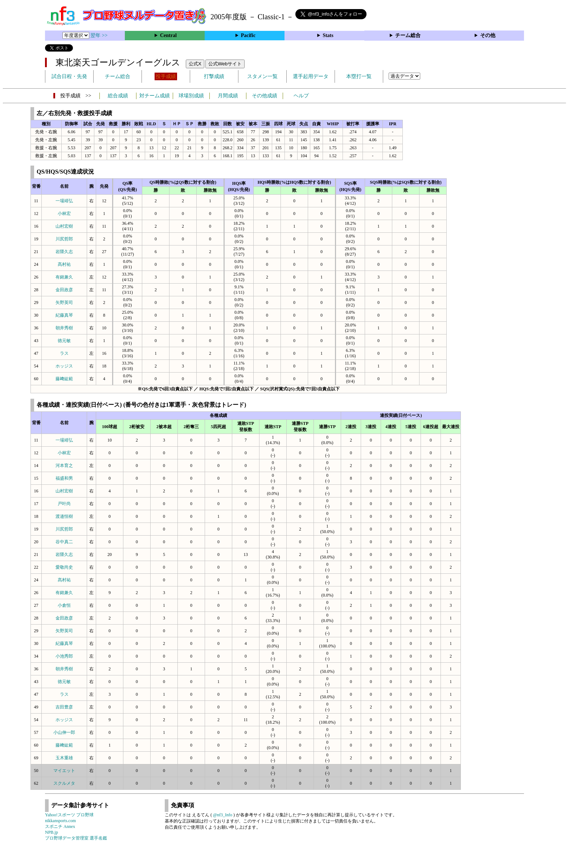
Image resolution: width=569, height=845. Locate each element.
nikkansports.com (60, 820)
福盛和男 (64, 478)
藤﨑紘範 (64, 378)
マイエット (64, 770)
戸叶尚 (64, 503)
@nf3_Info (222, 814)
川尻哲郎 (64, 238)
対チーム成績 (154, 95)
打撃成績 (214, 76)
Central (168, 35)
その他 (487, 35)
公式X (195, 63)
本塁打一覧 (359, 76)
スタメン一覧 (262, 76)
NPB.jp (51, 832)
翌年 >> (98, 35)
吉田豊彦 (64, 707)
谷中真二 (64, 541)
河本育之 (64, 465)
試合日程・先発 (69, 76)
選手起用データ (310, 76)
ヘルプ (301, 95)
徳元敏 (64, 340)
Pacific (248, 35)
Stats (328, 35)
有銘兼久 (64, 277)
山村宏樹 (64, 226)
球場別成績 (191, 95)
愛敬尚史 (64, 567)
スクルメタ (64, 783)
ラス (64, 353)
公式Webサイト (225, 63)
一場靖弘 (64, 200)
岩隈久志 (64, 251)
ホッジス (64, 366)
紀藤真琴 (64, 315)
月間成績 (228, 95)
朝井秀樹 (64, 327)
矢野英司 (64, 302)
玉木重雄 (64, 757)
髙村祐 (64, 264)
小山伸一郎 (64, 732)
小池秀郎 (64, 656)
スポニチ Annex (60, 826)
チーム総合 (408, 35)
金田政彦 (64, 289)
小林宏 (64, 213)
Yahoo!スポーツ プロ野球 (69, 814)
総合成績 (118, 95)
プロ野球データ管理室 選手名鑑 (76, 838)
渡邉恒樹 (64, 516)
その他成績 (264, 95)
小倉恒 (64, 605)
